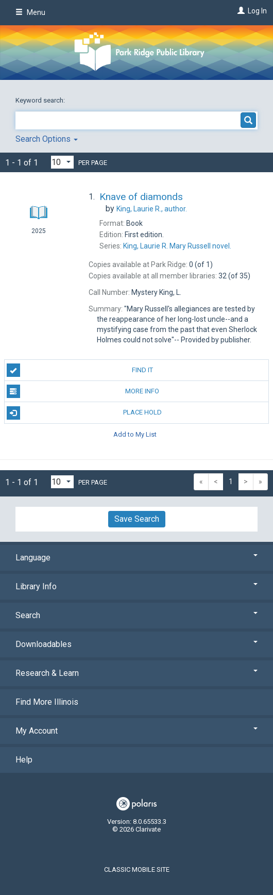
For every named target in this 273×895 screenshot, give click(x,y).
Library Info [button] (136, 586)
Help (23, 760)
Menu (30, 12)
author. (151, 209)
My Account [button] (136, 731)
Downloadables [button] (136, 644)
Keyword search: (40, 100)
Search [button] (136, 615)
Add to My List (135, 434)
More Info (83, 391)
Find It (80, 370)
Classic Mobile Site (136, 869)
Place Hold (84, 413)
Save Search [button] (136, 519)
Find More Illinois (46, 702)
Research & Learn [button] (136, 673)
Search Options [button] (46, 139)
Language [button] (136, 557)
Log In (257, 11)
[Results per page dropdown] (62, 162)
